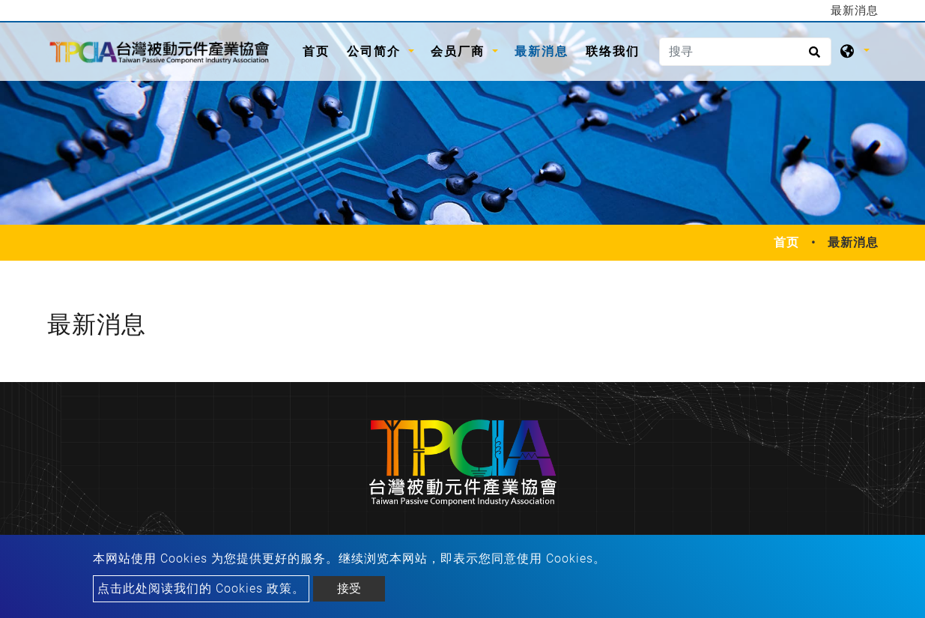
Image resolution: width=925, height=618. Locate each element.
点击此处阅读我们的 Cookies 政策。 (201, 588)
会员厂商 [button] (460, 51)
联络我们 (613, 51)
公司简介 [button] (376, 51)
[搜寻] (745, 51)
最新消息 (541, 51)
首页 (320, 50)
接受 (349, 588)
